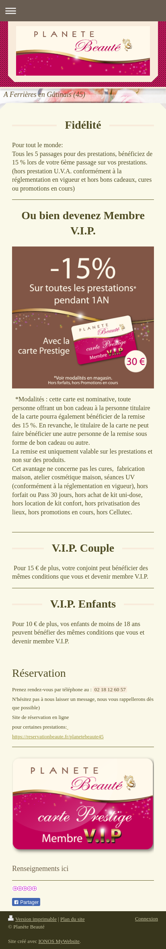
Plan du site (72, 919)
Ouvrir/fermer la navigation (83, 10)
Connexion (146, 919)
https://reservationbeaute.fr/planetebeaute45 (58, 736)
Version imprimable (32, 919)
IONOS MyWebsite (59, 941)
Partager (26, 902)
